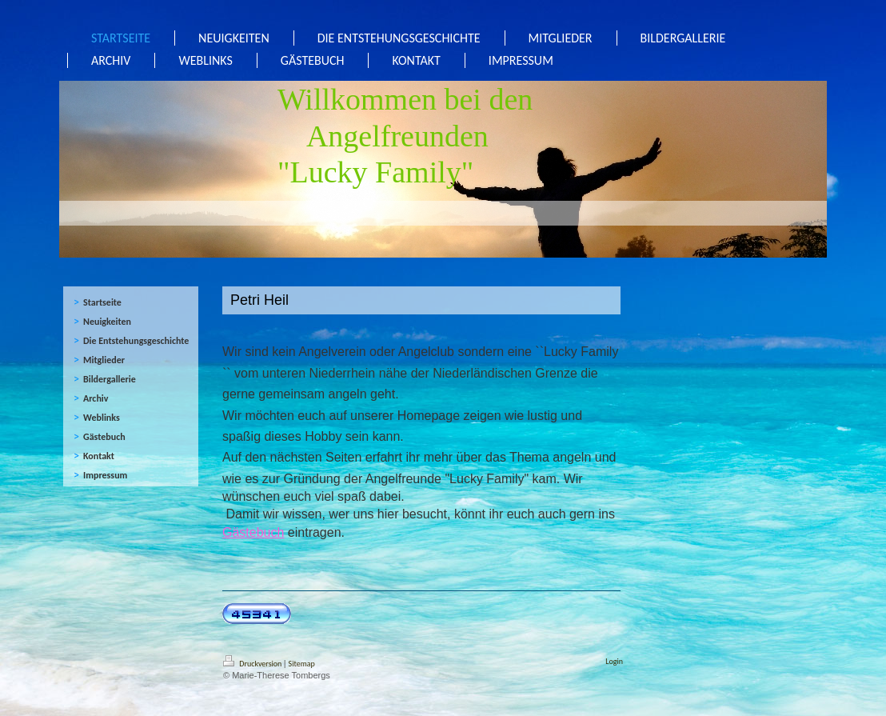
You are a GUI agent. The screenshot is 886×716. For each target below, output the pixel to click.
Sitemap (302, 663)
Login (614, 661)
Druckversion (253, 663)
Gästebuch (253, 532)
